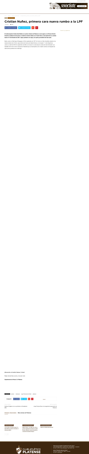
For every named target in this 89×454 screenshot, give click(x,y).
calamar (12, 348)
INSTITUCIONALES (13, 11)
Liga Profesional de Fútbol (26, 348)
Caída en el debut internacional (46, 381)
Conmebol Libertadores (28, 379)
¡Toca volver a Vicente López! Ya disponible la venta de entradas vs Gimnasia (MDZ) (12, 383)
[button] (86, 11)
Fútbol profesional (15, 15)
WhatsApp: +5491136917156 (68, 402)
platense (34, 348)
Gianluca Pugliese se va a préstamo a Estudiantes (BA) (16, 361)
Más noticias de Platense (24, 367)
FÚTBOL (22, 11)
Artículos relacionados (10, 367)
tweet (44, 354)
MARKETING (36, 11)
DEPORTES (28, 11)
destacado (18, 348)
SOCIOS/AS (49, 11)
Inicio (6, 15)
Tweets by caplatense (65, 30)
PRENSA (43, 11)
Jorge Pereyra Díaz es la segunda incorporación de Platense (45, 361)
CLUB (6, 11)
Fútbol (9, 15)
